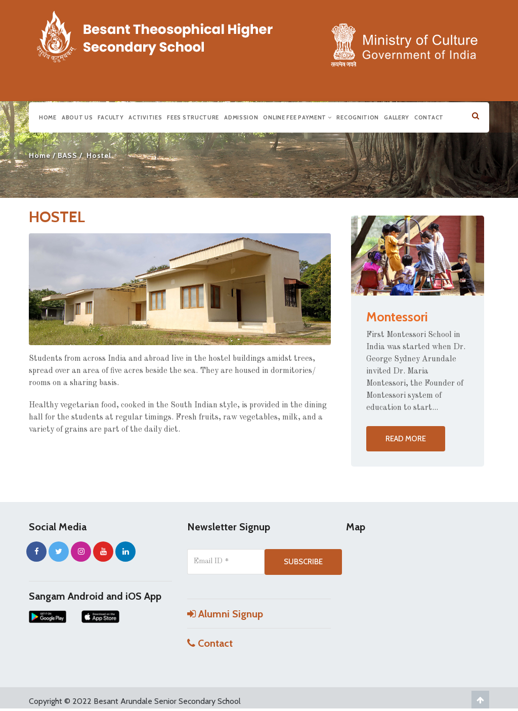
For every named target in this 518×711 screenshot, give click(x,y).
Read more (405, 438)
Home (48, 116)
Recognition (357, 116)
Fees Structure (193, 116)
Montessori (397, 316)
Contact (429, 116)
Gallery (396, 116)
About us (77, 116)
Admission (241, 116)
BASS (67, 155)
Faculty (110, 116)
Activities (145, 116)
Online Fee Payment (297, 116)
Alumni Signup (225, 614)
